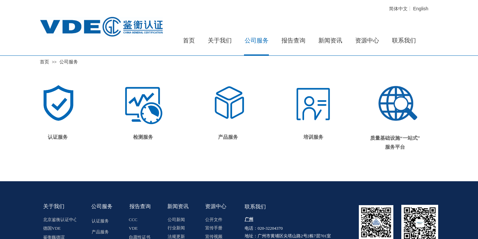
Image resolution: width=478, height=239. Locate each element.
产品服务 (100, 231)
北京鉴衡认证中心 (59, 219)
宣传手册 (213, 227)
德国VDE (52, 228)
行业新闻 (176, 227)
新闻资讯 (330, 40)
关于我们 (220, 40)
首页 (44, 61)
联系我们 (404, 40)
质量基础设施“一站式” (395, 138)
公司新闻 (176, 219)
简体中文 (398, 8)
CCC (133, 219)
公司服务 (68, 61)
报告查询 (293, 40)
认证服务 (58, 137)
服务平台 (395, 147)
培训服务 (313, 137)
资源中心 (367, 40)
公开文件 (213, 219)
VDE (133, 228)
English (420, 8)
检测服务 (143, 137)
